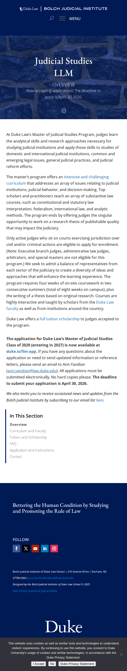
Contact (16, 456)
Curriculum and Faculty (28, 430)
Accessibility (50, 591)
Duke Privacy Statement (26, 591)
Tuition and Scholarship (28, 437)
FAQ (13, 443)
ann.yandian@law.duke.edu (32, 370)
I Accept (38, 664)
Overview (18, 424)
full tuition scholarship (60, 318)
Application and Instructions (32, 450)
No (52, 664)
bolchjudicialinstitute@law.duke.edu (51, 578)
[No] (121, 654)
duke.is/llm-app (21, 351)
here (99, 400)
